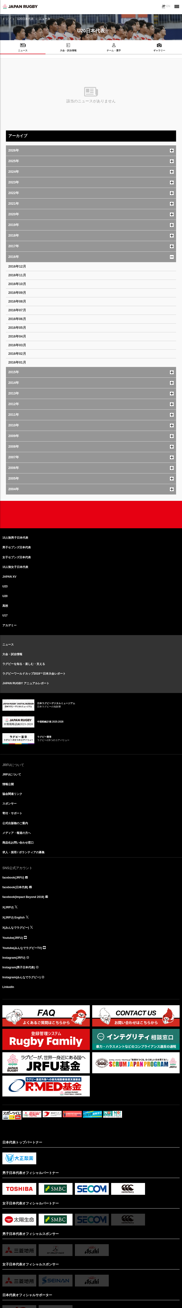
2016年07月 (17, 310)
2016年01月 (17, 362)
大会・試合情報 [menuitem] (68, 50)
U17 (5, 615)
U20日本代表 (25, 19)
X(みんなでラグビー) (15, 927)
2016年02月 (17, 353)
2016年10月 (17, 284)
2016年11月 (17, 275)
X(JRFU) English (13, 917)
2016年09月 (17, 293)
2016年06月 (17, 319)
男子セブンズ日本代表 (16, 547)
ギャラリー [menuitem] (159, 50)
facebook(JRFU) (13, 877)
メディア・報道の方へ (16, 833)
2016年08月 (17, 301)
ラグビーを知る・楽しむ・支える (23, 664)
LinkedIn (8, 987)
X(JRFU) (8, 907)
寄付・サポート (12, 813)
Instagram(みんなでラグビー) (21, 977)
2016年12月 (17, 266)
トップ (6, 19)
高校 (5, 605)
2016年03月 (17, 345)
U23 (5, 586)
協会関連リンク (12, 794)
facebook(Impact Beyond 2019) (23, 897)
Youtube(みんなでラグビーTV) (22, 948)
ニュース (8, 644)
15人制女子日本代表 (15, 567)
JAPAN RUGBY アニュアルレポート (25, 683)
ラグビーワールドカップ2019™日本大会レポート (34, 673)
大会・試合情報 (12, 654)
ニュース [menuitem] (22, 50)
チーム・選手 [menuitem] (114, 50)
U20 (5, 596)
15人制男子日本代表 (15, 537)
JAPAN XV (9, 576)
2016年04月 (17, 336)
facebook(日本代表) (15, 887)
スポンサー (9, 803)
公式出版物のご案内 (15, 823)
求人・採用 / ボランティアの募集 (23, 852)
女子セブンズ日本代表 (16, 557)
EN (168, 6)
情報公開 (8, 784)
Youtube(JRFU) (12, 938)
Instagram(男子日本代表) (18, 967)
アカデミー (9, 625)
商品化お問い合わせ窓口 (18, 842)
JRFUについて (11, 774)
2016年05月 (17, 327)
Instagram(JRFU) (13, 957)
